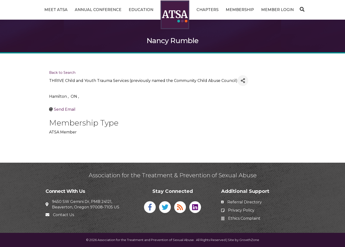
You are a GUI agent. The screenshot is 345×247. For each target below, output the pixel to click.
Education (141, 9)
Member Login (277, 9)
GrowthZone (249, 240)
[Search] (301, 9)
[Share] (242, 80)
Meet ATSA (56, 9)
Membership (240, 9)
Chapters (207, 9)
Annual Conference (98, 9)
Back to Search (62, 72)
